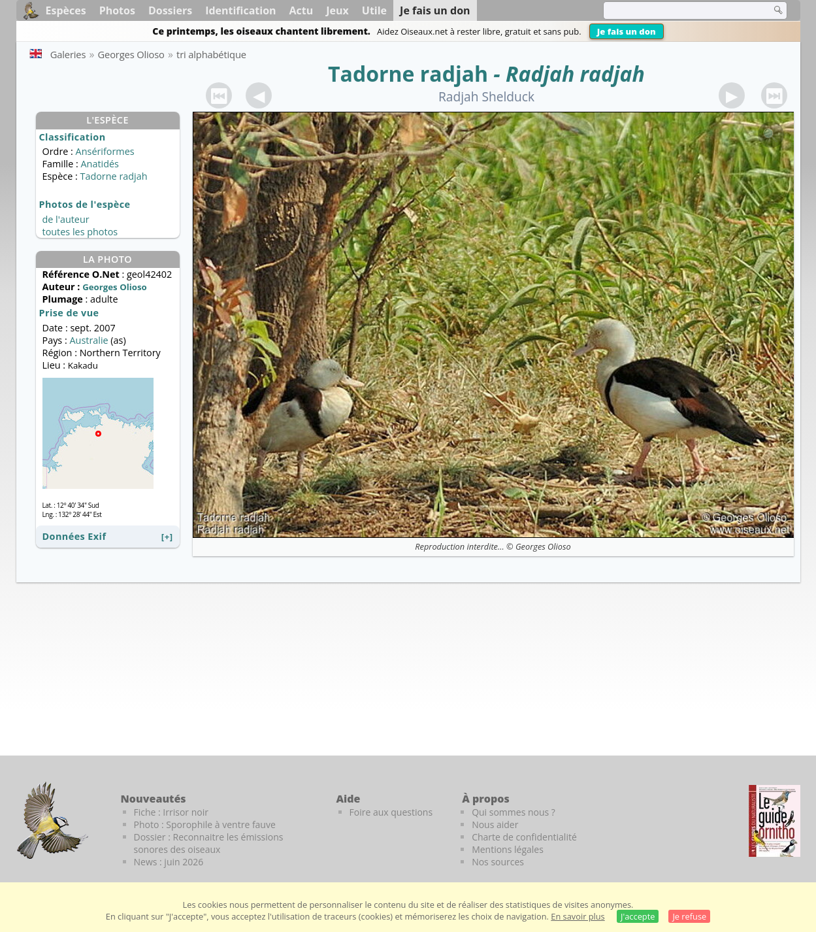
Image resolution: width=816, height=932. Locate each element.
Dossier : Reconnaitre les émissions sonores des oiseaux (209, 843)
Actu (301, 10)
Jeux (337, 10)
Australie (88, 340)
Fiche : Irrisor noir (171, 812)
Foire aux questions (391, 812)
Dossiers (170, 10)
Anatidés (99, 164)
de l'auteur (66, 219)
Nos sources (498, 862)
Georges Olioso (543, 546)
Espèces (66, 10)
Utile (374, 10)
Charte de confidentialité (524, 837)
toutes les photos (80, 231)
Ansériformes (105, 151)
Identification (240, 10)
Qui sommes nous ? (513, 812)
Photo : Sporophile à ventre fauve (205, 824)
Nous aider (495, 824)
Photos (117, 10)
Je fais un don (626, 31)
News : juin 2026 (169, 862)
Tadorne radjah (408, 73)
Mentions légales (508, 849)
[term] (679, 10)
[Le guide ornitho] (774, 821)
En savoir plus (577, 916)
